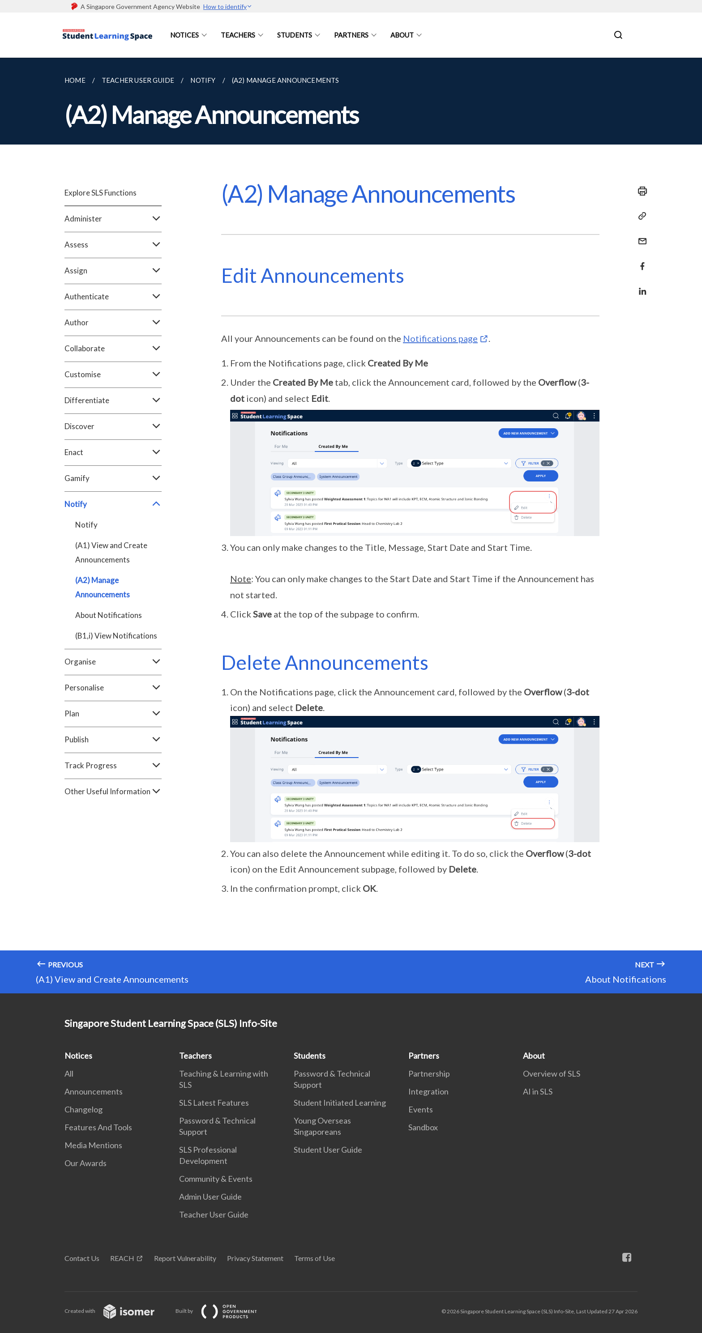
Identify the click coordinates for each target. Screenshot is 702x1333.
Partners (351, 35)
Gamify (113, 478)
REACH (122, 1258)
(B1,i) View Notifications (116, 635)
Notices (184, 35)
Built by (223, 1310)
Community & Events (216, 1179)
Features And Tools (98, 1127)
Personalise (113, 688)
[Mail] (639, 235)
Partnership (429, 1073)
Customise (113, 374)
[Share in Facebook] (639, 260)
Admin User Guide (210, 1196)
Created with (116, 1310)
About (402, 35)
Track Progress (113, 765)
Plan (113, 714)
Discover (113, 426)
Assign (113, 271)
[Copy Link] (639, 216)
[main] (351, 525)
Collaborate (113, 348)
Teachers (238, 35)
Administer (113, 219)
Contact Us (81, 1258)
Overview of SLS (551, 1073)
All (68, 1073)
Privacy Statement (255, 1258)
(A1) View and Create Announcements (111, 552)
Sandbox (423, 1127)
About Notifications (108, 615)
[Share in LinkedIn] (639, 285)
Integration (428, 1091)
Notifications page (440, 338)
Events (420, 1109)
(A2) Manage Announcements (102, 587)
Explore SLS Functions (100, 192)
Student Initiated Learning (340, 1102)
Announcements (93, 1091)
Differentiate (113, 400)
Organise (113, 662)
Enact (113, 452)
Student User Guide (328, 1149)
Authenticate (113, 297)
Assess (113, 245)
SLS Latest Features (214, 1102)
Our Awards (85, 1163)
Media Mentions (93, 1145)
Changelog (83, 1109)
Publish (113, 740)
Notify (113, 504)
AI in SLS (537, 1091)
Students (294, 35)
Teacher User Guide (213, 1214)
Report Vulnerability (185, 1258)
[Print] (639, 191)
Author (113, 322)
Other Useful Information (113, 791)
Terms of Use (314, 1258)
